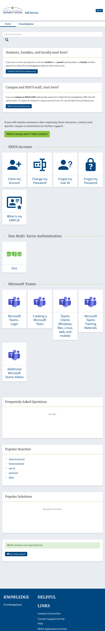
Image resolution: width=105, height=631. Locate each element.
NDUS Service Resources (19, 106)
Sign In (99, 10)
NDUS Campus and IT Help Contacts (27, 134)
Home (8, 23)
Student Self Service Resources (22, 71)
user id (12, 468)
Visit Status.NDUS (16, 554)
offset (11, 477)
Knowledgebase (26, 23)
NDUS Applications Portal (52, 629)
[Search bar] (52, 34)
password (13, 472)
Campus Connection (49, 613)
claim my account (17, 459)
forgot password (16, 463)
